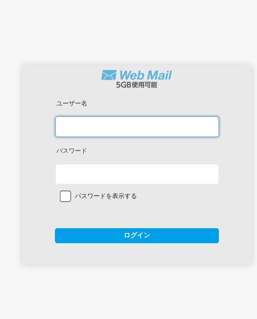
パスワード (71, 150)
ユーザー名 (71, 103)
